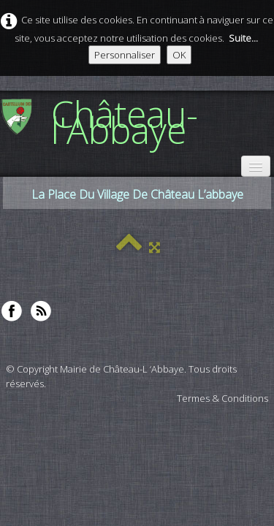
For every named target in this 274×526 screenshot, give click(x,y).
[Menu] (255, 166)
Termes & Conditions (222, 398)
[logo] (137, 121)
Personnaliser (124, 54)
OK (179, 54)
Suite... (243, 38)
